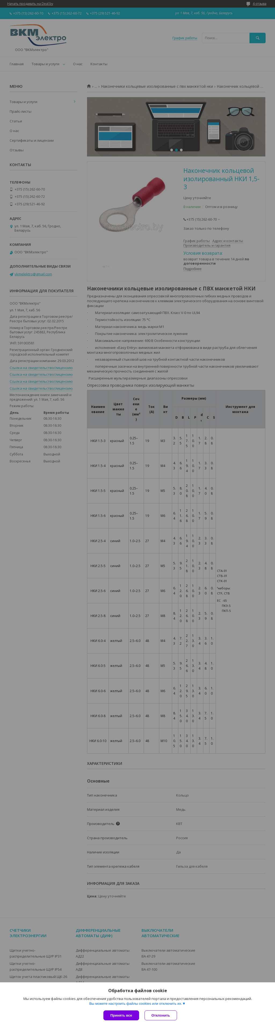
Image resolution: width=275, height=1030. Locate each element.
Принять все (121, 1015)
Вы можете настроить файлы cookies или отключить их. (135, 1004)
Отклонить (160, 1015)
